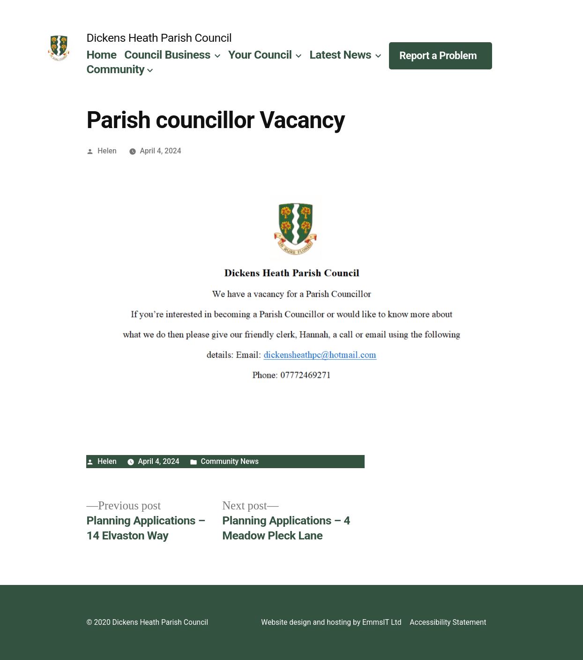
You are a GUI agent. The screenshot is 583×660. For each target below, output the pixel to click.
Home (101, 54)
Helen (107, 150)
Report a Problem (438, 55)
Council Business (167, 54)
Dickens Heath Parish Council (159, 38)
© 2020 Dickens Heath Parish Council (147, 622)
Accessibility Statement (448, 622)
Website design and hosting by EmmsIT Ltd (331, 622)
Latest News (340, 54)
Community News (230, 461)
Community (115, 69)
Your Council (260, 54)
